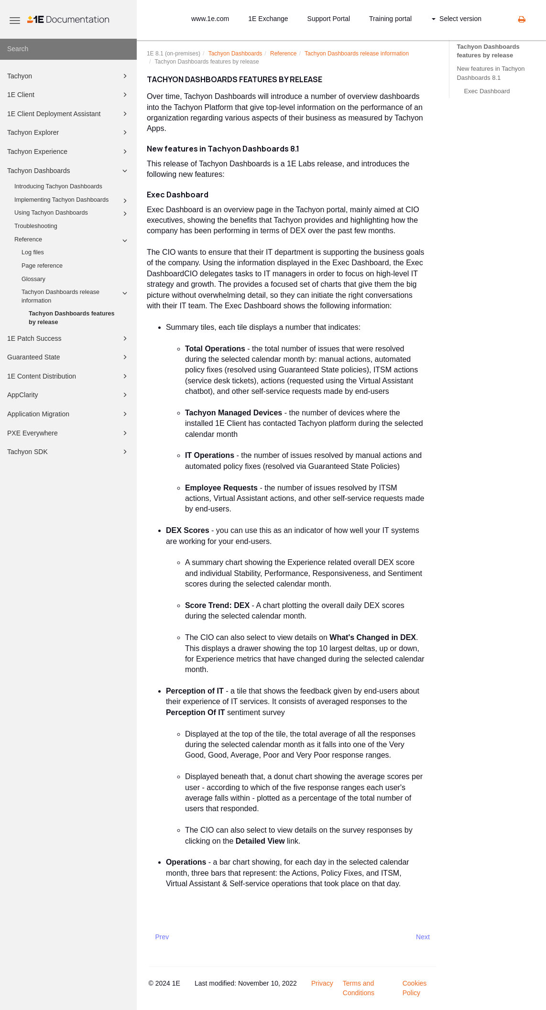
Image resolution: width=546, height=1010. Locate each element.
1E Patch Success (68, 338)
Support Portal (328, 18)
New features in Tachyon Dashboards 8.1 (490, 73)
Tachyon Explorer (68, 132)
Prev (162, 937)
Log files (33, 252)
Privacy (322, 983)
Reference (72, 240)
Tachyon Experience (68, 151)
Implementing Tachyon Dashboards (72, 200)
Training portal (390, 18)
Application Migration (68, 414)
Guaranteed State (68, 357)
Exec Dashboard (487, 91)
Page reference (42, 265)
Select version (456, 18)
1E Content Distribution (68, 376)
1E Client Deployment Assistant (68, 114)
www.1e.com (210, 18)
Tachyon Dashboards (68, 170)
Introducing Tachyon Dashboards (58, 186)
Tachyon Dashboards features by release (72, 318)
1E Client (68, 94)
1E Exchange (268, 18)
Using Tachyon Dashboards (72, 213)
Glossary (33, 279)
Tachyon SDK (68, 451)
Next (423, 937)
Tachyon (68, 76)
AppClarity (68, 395)
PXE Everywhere (68, 433)
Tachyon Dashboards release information (76, 296)
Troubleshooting (35, 226)
